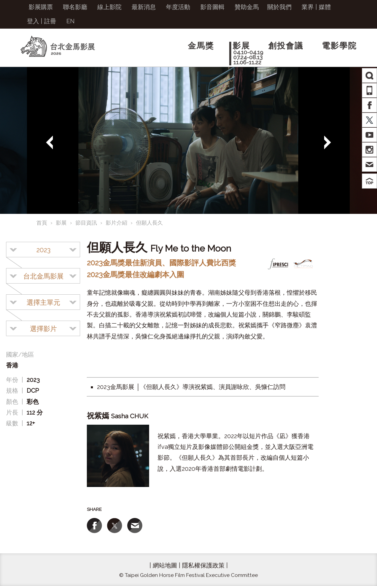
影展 (61, 223)
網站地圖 (165, 565)
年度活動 (178, 6)
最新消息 (144, 6)
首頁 (41, 223)
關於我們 (279, 6)
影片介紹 (116, 223)
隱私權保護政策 (203, 565)
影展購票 (41, 6)
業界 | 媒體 (316, 6)
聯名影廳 (75, 6)
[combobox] (43, 249)
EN (70, 21)
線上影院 (109, 6)
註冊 (50, 21)
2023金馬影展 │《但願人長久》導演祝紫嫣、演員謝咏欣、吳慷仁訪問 (191, 386)
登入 (33, 21)
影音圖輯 (212, 6)
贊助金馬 (247, 6)
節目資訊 (86, 223)
